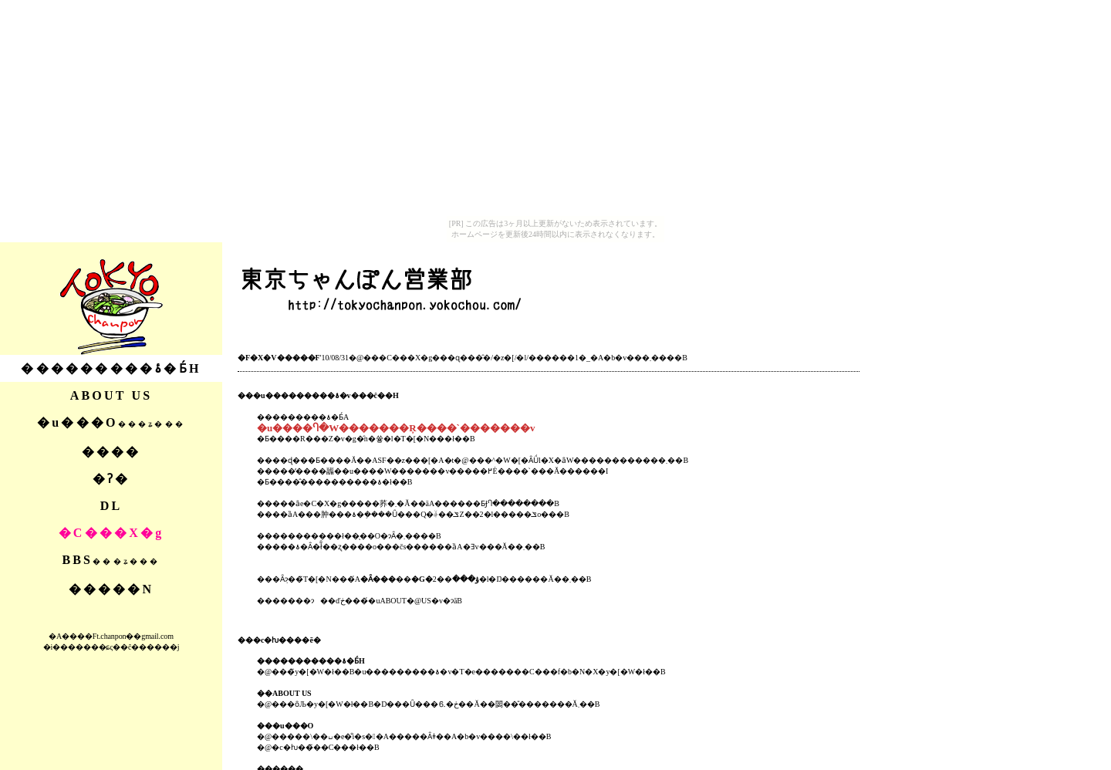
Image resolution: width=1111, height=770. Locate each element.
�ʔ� (111, 478)
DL (111, 505)
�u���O (111, 422)
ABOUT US (111, 395)
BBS (111, 559)
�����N (111, 589)
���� (111, 451)
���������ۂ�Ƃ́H (111, 368)
